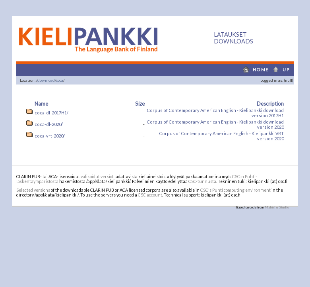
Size (140, 103)
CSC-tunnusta (202, 181)
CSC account (150, 195)
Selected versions (33, 190)
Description (270, 103)
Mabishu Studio (277, 207)
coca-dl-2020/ (49, 124)
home (254, 69)
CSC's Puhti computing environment (235, 190)
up (283, 69)
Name (41, 103)
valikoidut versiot (97, 176)
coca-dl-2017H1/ (51, 112)
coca (59, 80)
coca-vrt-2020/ (50, 135)
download (46, 80)
